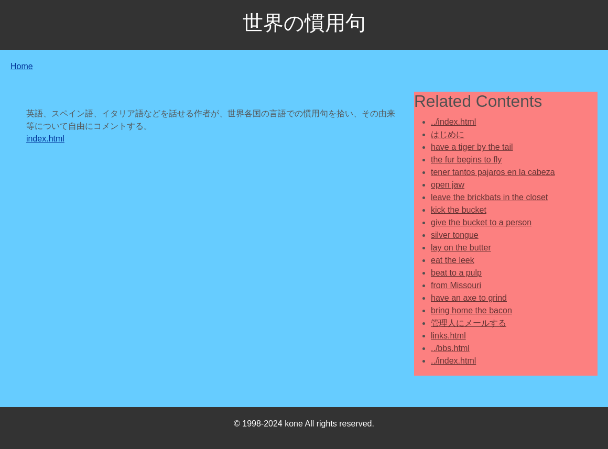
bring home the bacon (471, 310)
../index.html (453, 121)
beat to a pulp (456, 272)
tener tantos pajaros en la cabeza (493, 172)
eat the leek (452, 260)
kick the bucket (458, 209)
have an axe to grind (469, 297)
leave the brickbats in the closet (489, 197)
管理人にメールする (468, 323)
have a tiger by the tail (472, 147)
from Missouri (456, 285)
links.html (448, 335)
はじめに (447, 134)
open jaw (447, 184)
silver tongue (455, 235)
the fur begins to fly (466, 159)
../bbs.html (450, 348)
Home (21, 66)
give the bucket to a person (481, 222)
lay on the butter (461, 247)
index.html (45, 138)
